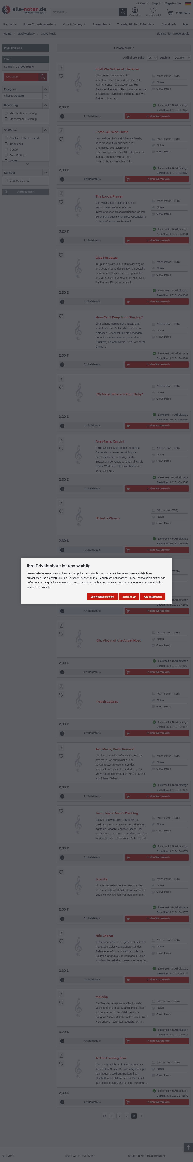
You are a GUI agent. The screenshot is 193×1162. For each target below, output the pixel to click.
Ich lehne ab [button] (129, 596)
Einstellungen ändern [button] (102, 596)
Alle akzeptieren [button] (153, 596)
